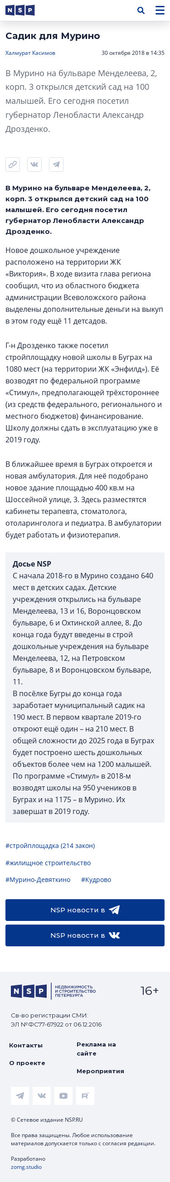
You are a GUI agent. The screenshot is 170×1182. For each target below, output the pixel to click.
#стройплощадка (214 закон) (50, 845)
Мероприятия (100, 1071)
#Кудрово (96, 879)
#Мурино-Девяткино (37, 879)
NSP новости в (85, 910)
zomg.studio (26, 1167)
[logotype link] (27, 10)
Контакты (26, 1045)
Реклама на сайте (96, 1049)
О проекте (27, 1062)
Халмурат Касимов (30, 53)
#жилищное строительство (48, 862)
